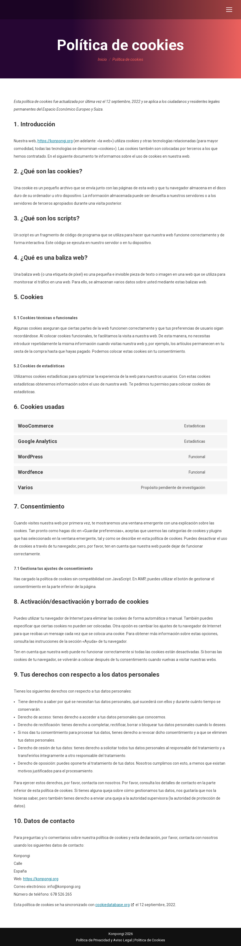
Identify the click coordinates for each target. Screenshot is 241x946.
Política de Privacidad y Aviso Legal (104, 940)
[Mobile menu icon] (229, 9)
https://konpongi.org (55, 141)
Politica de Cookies (149, 940)
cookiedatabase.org (112, 905)
